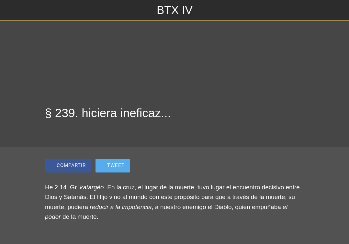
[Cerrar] (10, 10)
